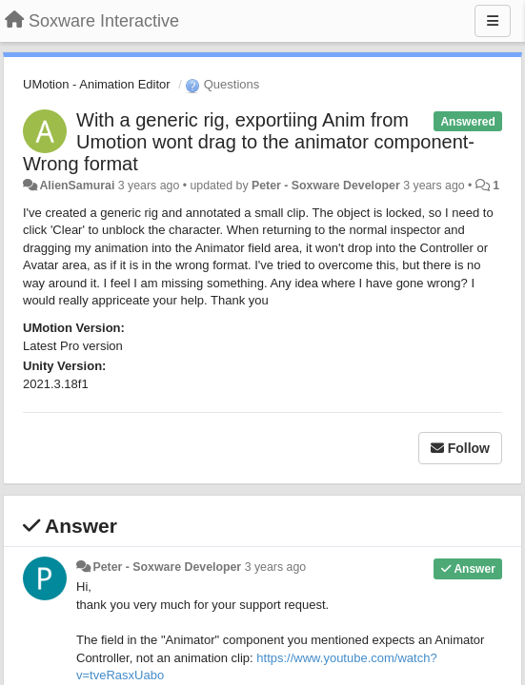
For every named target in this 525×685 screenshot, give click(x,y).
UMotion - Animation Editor (97, 84)
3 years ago (276, 567)
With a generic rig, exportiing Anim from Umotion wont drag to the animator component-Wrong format (249, 141)
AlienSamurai (76, 185)
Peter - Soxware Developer (326, 185)
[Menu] (493, 21)
